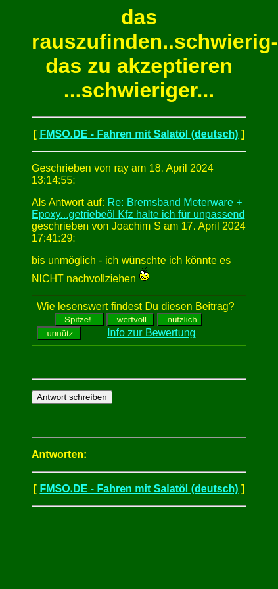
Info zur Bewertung (151, 332)
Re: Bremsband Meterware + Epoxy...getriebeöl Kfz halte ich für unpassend (138, 208)
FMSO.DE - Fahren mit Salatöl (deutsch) (138, 134)
